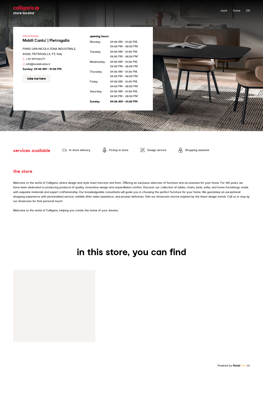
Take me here (36, 78)
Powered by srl (234, 365)
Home (236, 10)
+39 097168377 (35, 58)
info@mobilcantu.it (38, 64)
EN (248, 10)
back (224, 10)
